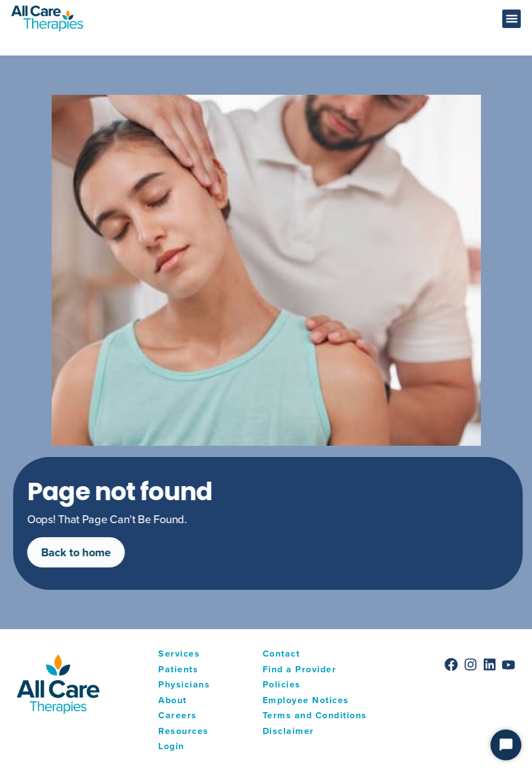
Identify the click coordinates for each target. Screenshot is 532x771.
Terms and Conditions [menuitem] (315, 715)
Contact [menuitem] (281, 653)
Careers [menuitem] (177, 715)
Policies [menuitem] (282, 684)
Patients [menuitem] (178, 669)
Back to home (83, 552)
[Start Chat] (505, 745)
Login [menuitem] (171, 746)
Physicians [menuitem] (184, 684)
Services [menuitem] (179, 653)
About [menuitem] (172, 700)
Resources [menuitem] (183, 730)
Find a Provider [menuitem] (300, 669)
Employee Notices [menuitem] (306, 700)
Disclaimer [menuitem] (288, 730)
